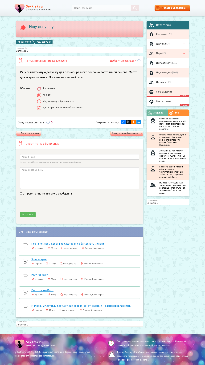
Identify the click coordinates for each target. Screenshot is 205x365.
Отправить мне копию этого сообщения (47, 193)
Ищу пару (161, 82)
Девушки (161, 43)
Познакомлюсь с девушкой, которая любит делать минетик (68, 243)
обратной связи (140, 360)
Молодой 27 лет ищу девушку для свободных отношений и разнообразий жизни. (81, 305)
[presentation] (44, 205)
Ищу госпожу (39, 274)
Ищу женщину (164, 72)
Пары (159, 53)
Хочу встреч (39, 259)
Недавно (155, 113)
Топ (174, 113)
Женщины (162, 34)
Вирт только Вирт (42, 290)
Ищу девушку (163, 63)
